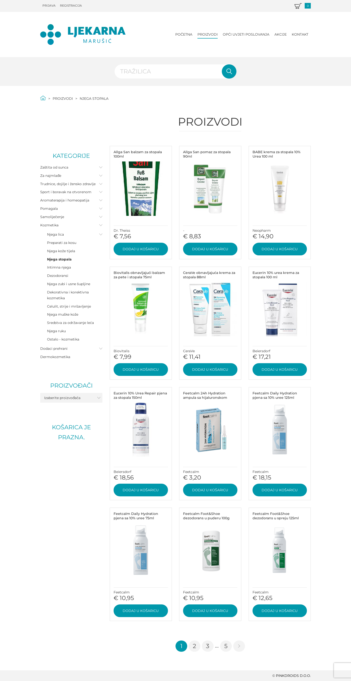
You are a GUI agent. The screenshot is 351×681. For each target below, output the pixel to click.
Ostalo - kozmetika (63, 339)
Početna (183, 34)
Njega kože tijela (61, 251)
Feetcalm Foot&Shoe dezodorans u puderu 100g (206, 515)
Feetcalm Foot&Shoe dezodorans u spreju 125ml (276, 515)
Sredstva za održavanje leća (70, 322)
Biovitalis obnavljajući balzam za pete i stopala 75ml (139, 274)
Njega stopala (59, 259)
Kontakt (300, 34)
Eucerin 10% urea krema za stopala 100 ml (276, 274)
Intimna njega (59, 267)
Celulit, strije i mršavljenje (69, 306)
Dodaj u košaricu (141, 249)
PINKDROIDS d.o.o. (293, 675)
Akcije (280, 34)
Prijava (49, 5)
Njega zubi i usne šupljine (68, 284)
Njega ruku (56, 331)
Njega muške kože (62, 314)
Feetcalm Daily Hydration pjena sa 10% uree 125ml (275, 395)
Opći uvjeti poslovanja (246, 34)
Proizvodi (207, 34)
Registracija (71, 5)
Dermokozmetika (55, 357)
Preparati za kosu (61, 242)
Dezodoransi (57, 275)
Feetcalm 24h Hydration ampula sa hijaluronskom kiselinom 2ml (205, 397)
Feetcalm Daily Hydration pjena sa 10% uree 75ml (136, 515)
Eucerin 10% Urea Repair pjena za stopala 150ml (140, 395)
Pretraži (229, 71)
